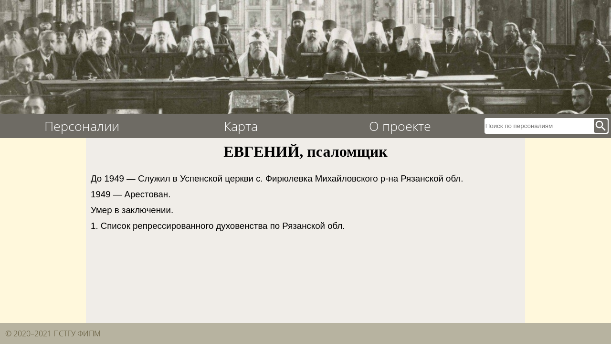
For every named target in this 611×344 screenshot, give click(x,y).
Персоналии (81, 126)
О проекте (400, 126)
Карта (241, 126)
